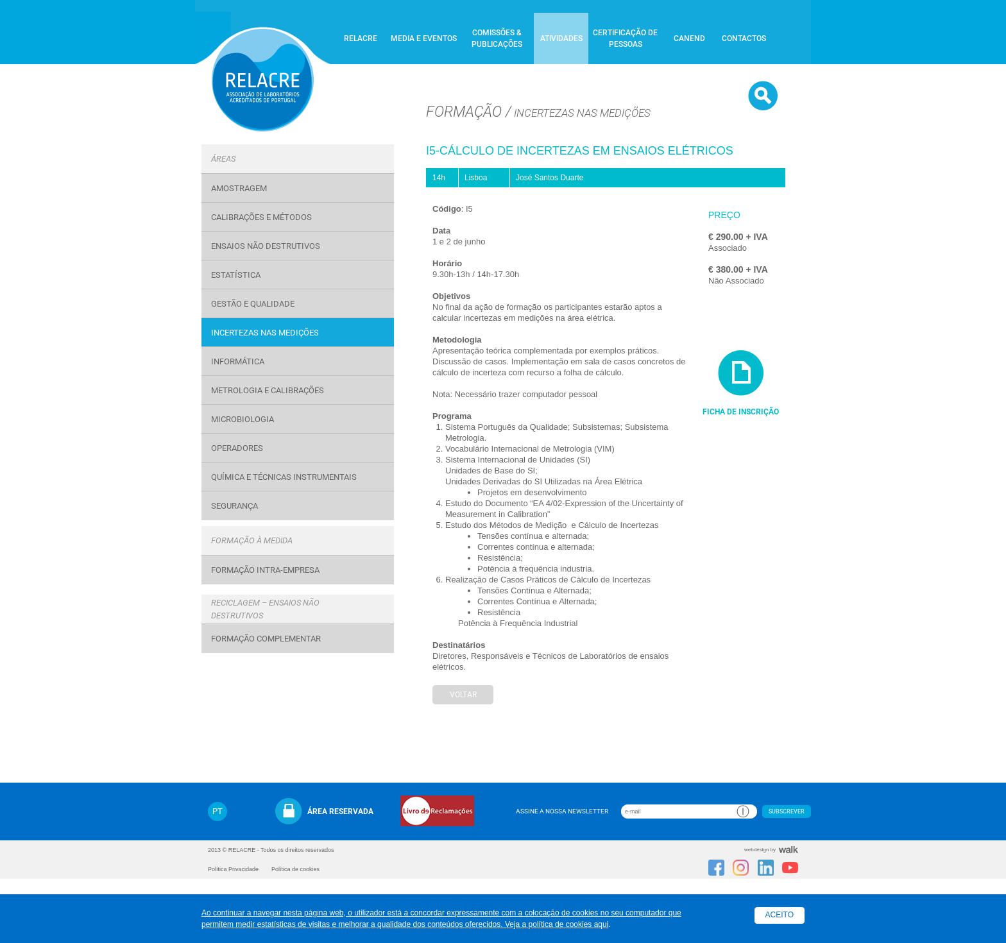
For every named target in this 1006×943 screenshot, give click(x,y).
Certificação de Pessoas (625, 38)
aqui (601, 924)
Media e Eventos (424, 38)
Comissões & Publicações (497, 38)
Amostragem (239, 188)
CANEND (689, 38)
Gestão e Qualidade (252, 304)
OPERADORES (237, 448)
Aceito (779, 914)
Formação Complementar (266, 638)
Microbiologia (242, 419)
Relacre (360, 38)
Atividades (561, 38)
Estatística (235, 275)
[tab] (297, 158)
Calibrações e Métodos (261, 217)
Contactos (744, 38)
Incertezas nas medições (265, 332)
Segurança (234, 506)
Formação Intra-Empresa (265, 570)
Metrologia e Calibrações (267, 390)
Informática (237, 361)
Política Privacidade (233, 869)
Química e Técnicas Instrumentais (284, 477)
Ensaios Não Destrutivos (265, 246)
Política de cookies (295, 869)
